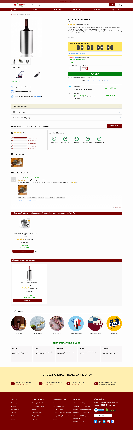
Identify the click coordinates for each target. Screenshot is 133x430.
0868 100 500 (98, 80)
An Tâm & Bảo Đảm (49, 384)
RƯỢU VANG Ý (57, 333)
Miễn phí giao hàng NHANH (78, 53)
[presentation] (45, 1)
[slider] (71, 24)
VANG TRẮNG (38, 333)
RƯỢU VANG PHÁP (76, 333)
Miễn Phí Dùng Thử (77, 384)
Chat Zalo (105, 80)
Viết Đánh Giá (114, 126)
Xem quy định (37, 96)
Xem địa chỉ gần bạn (110, 88)
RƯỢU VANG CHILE (95, 318)
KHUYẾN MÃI (114, 318)
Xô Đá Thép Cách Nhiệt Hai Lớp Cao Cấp (24, 234)
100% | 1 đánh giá (32, 138)
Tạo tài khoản (103, 416)
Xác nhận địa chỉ (110, 95)
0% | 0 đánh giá (32, 140)
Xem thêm (118, 207)
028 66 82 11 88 (105, 402)
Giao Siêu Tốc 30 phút (22, 384)
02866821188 (90, 80)
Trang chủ (14, 14)
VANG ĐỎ (19, 333)
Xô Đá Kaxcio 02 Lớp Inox (29, 283)
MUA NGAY (23, 251)
